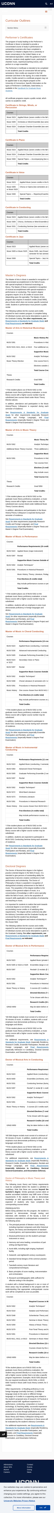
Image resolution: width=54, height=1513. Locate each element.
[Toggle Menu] (50, 9)
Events (29, 1467)
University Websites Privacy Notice (19, 1501)
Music (5, 11)
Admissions (8, 1465)
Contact (30, 1465)
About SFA (8, 1467)
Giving (29, 1470)
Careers (7, 1472)
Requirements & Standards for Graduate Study (24, 321)
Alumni (6, 1470)
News (29, 1472)
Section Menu (12, 28)
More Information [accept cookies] (24, 1508)
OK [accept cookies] (43, 1507)
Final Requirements (13, 324)
